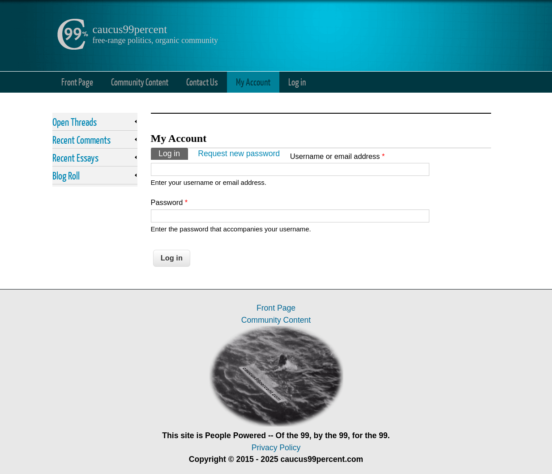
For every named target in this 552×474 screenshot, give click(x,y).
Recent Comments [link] (81, 139)
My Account (253, 81)
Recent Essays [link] (75, 157)
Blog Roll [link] (66, 175)
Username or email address (337, 156)
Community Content (139, 81)
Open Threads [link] (74, 121)
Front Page (77, 81)
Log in (297, 81)
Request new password (239, 153)
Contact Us (202, 81)
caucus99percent (130, 29)
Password (169, 202)
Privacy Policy (276, 447)
